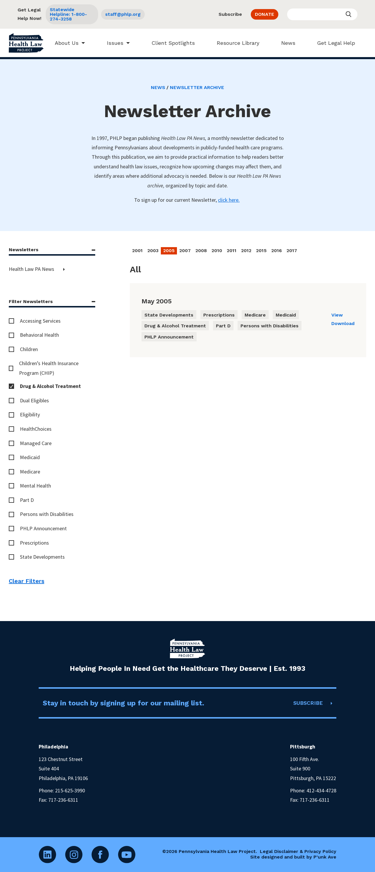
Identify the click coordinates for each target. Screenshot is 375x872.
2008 (201, 250)
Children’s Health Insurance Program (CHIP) (49, 368)
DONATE (264, 14)
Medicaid (30, 457)
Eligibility (30, 414)
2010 (217, 250)
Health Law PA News (32, 269)
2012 (246, 250)
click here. (229, 199)
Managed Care (36, 443)
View (337, 315)
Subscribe (230, 14)
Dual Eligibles (34, 400)
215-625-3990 (70, 790)
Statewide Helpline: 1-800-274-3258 (68, 14)
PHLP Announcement (43, 528)
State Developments (42, 556)
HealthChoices (36, 428)
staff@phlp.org (123, 14)
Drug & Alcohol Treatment (50, 386)
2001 (137, 250)
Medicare (30, 471)
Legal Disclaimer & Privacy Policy (298, 851)
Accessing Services (40, 320)
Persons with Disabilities (47, 514)
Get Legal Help (333, 43)
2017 (292, 250)
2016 (276, 250)
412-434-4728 (321, 790)
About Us (64, 43)
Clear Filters (26, 580)
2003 (152, 250)
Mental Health (35, 485)
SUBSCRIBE (308, 703)
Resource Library (235, 43)
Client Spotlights (170, 43)
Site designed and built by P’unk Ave (293, 857)
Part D (27, 500)
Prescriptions (34, 542)
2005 (169, 250)
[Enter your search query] (322, 14)
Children (29, 349)
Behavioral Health (39, 334)
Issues (112, 43)
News (285, 43)
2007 (185, 250)
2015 (261, 250)
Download (342, 323)
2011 (231, 250)
